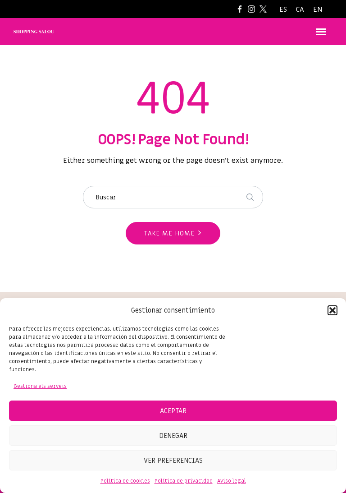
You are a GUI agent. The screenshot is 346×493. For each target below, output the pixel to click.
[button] (332, 310)
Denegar (173, 435)
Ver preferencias (173, 460)
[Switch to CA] (300, 10)
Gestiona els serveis (40, 386)
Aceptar (173, 410)
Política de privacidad (184, 480)
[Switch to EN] (318, 10)
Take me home (169, 233)
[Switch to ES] (283, 10)
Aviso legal (231, 480)
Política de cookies (125, 480)
